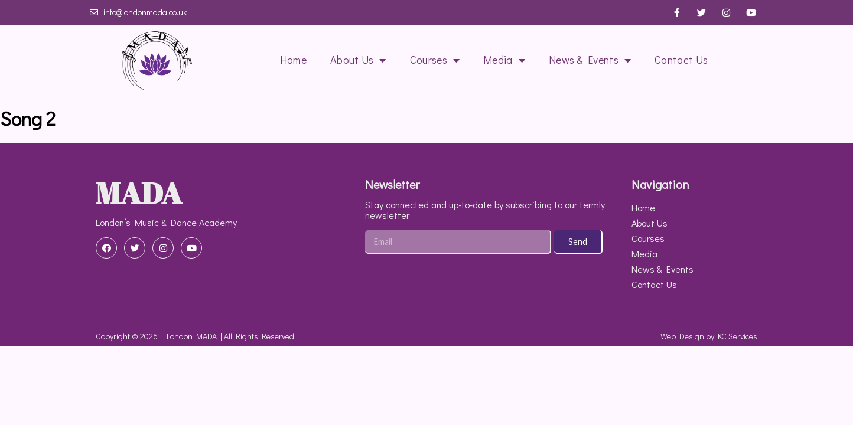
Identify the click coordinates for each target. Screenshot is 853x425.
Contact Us (681, 60)
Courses (435, 60)
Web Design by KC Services (708, 336)
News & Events (590, 60)
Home (293, 60)
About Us (358, 60)
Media (504, 60)
